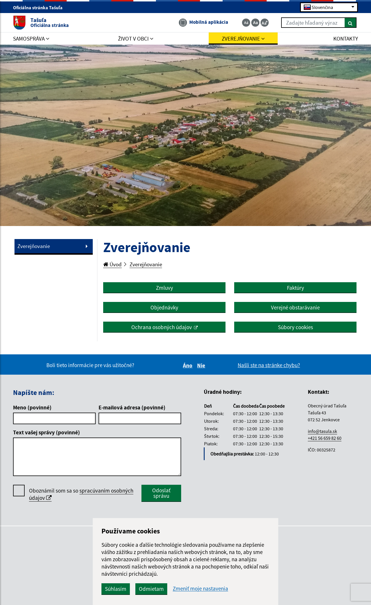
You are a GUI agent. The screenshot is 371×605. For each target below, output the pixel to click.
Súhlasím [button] (115, 588)
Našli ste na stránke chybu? (269, 365)
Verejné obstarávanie (295, 307)
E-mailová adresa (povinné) (132, 407)
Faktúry (295, 287)
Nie (202, 365)
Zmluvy (164, 287)
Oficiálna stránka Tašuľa (40, 7)
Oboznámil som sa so (81, 494)
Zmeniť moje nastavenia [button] (200, 588)
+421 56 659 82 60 (324, 438)
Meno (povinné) (32, 407)
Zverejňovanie (33, 246)
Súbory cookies (295, 327)
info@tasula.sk (322, 431)
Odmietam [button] (151, 588)
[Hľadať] (351, 22)
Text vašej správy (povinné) (46, 432)
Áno (188, 365)
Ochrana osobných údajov (161, 327)
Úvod (112, 264)
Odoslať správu (161, 493)
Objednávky (164, 307)
